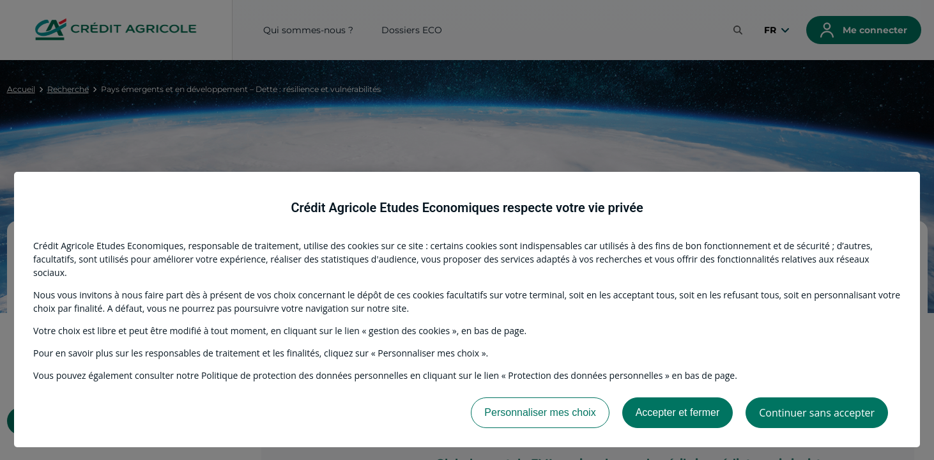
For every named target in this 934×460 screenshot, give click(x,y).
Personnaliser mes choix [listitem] (539, 412)
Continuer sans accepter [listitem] (817, 413)
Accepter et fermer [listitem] (678, 412)
